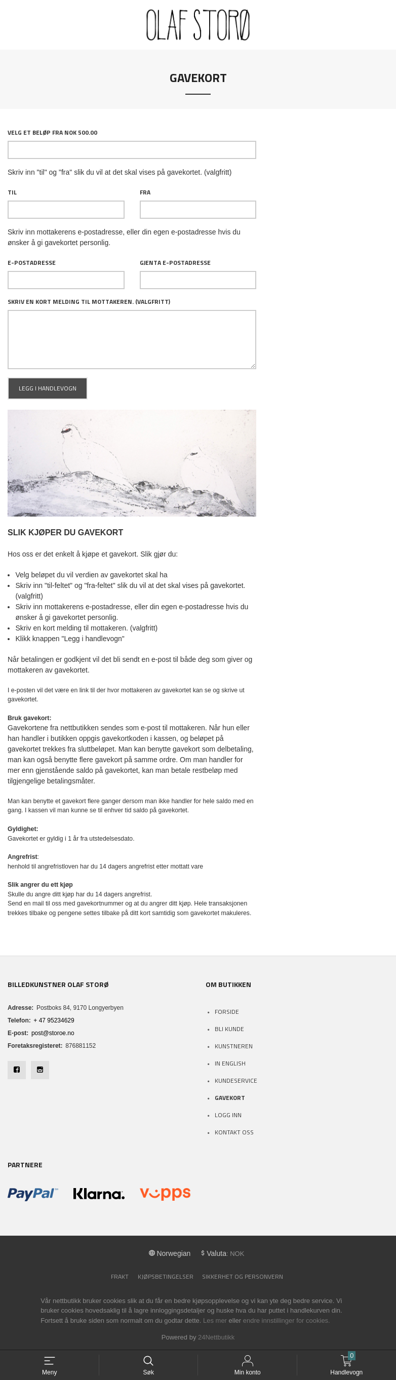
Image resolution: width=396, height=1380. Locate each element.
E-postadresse (32, 262)
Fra (145, 192)
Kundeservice (236, 1080)
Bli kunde (229, 1029)
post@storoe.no (52, 1033)
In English (230, 1063)
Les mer (215, 1320)
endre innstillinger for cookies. (286, 1320)
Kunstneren (234, 1046)
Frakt (120, 1276)
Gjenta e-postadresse (175, 262)
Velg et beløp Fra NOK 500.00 (52, 132)
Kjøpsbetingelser (165, 1276)
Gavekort (230, 1097)
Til (12, 192)
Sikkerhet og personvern (242, 1276)
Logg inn (228, 1115)
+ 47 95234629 (53, 1020)
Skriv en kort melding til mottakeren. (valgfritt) (89, 301)
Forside (227, 1011)
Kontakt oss (234, 1132)
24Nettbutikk (216, 1337)
